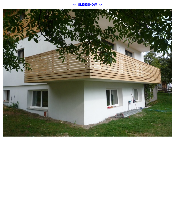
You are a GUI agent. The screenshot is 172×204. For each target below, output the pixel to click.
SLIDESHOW (87, 4)
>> (100, 4)
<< (74, 4)
